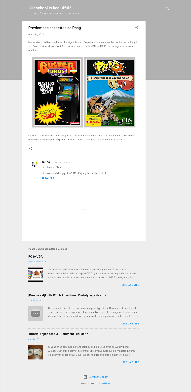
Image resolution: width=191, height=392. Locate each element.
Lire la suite (130, 284)
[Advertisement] (158, 70)
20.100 (46, 162)
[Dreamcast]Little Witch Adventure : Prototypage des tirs (67, 295)
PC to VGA (35, 256)
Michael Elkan (104, 383)
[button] (137, 28)
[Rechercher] (167, 9)
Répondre (48, 178)
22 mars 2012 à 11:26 (61, 162)
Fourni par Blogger (95, 376)
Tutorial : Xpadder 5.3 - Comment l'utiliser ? (58, 334)
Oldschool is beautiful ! (50, 8)
